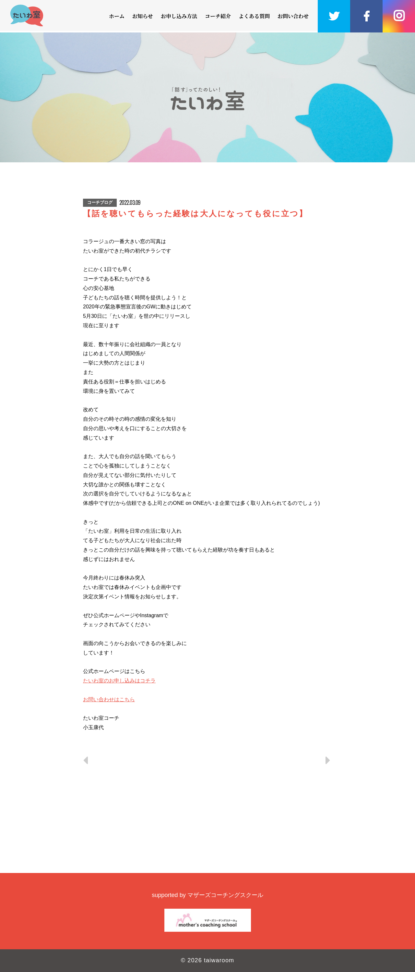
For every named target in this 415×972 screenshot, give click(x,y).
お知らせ (142, 16)
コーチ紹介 (218, 16)
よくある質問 (254, 16)
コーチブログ (100, 202)
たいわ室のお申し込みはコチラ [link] (119, 680)
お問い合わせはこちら (109, 699)
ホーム (116, 16)
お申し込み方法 (179, 16)
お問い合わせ (293, 16)
